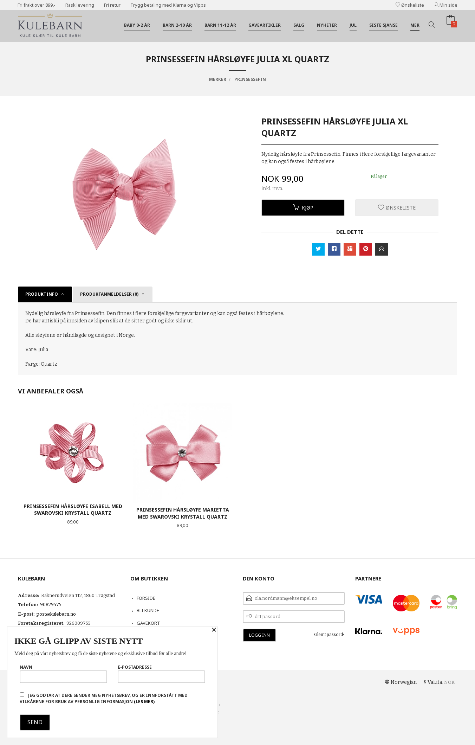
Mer (414, 25)
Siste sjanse (383, 25)
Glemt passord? (329, 634)
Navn (63, 673)
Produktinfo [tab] (41, 294)
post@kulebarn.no (56, 614)
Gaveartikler (264, 25)
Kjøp (303, 207)
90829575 (50, 604)
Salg (298, 25)
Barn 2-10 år (177, 25)
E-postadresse (161, 673)
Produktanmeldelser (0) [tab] (109, 294)
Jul (353, 25)
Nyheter (327, 25)
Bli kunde (148, 610)
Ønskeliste (410, 5)
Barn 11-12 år (220, 25)
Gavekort (148, 623)
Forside (146, 598)
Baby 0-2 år (137, 25)
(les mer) (144, 702)
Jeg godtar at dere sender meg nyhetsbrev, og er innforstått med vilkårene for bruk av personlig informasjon (104, 698)
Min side (445, 5)
